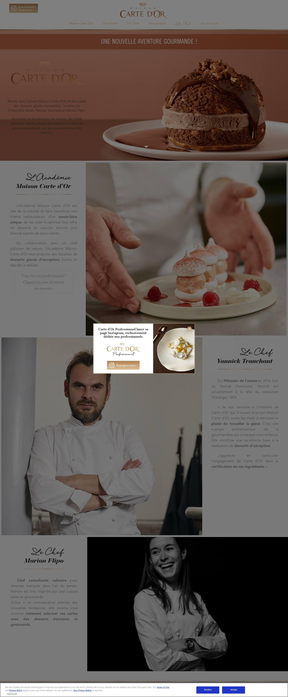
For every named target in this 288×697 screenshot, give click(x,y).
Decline (208, 690)
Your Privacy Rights (82, 690)
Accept (233, 690)
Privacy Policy (15, 690)
